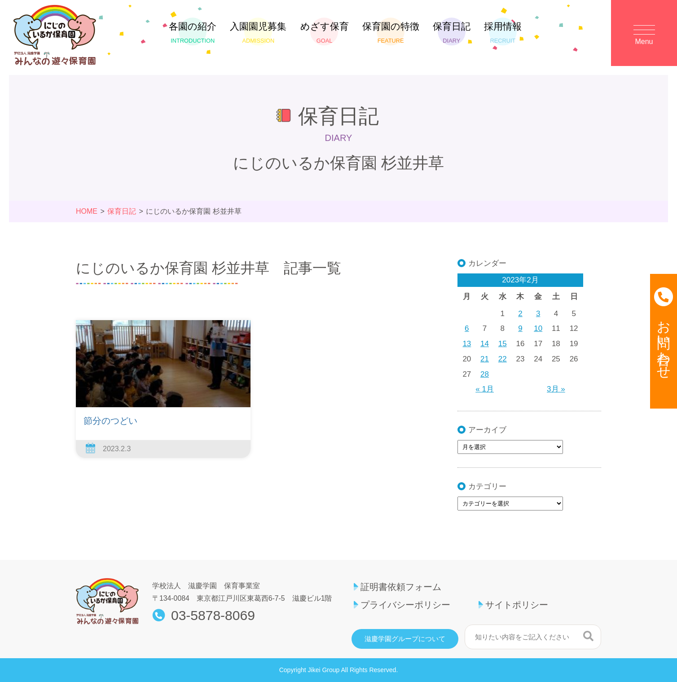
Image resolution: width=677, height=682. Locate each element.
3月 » (556, 389)
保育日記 (451, 32)
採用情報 (503, 32)
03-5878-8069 (213, 615)
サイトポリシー (516, 605)
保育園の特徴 (390, 32)
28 (484, 374)
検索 (588, 635)
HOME (86, 211)
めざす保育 (324, 32)
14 (484, 343)
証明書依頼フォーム (400, 587)
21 (484, 359)
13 (466, 343)
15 (502, 343)
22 (502, 359)
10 (538, 328)
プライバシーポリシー (405, 605)
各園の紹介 (192, 32)
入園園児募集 (258, 32)
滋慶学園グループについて (405, 638)
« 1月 (484, 389)
